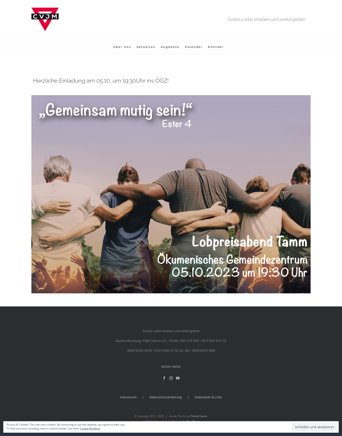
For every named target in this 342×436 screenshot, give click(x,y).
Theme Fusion (198, 416)
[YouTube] (178, 378)
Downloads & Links (208, 397)
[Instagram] (171, 378)
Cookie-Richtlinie (90, 428)
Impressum (128, 397)
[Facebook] (164, 378)
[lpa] (171, 97)
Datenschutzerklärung (165, 397)
